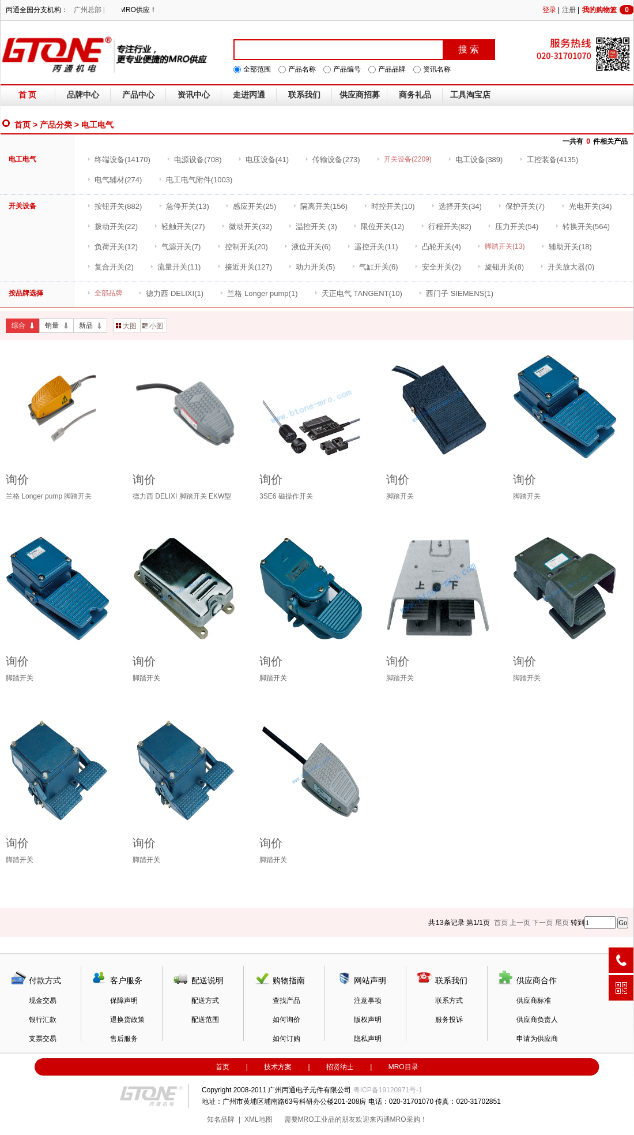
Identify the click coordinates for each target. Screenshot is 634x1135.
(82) (446, 226)
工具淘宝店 (470, 95)
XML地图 (258, 1119)
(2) (110, 267)
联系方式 (449, 1001)
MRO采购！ (408, 1119)
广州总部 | (89, 10)
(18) (566, 246)
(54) (513, 226)
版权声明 (368, 1020)
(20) (242, 246)
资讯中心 (194, 95)
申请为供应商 (537, 1039)
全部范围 (257, 69)
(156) (320, 206)
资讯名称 (437, 69)
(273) (332, 159)
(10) (389, 206)
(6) (307, 246)
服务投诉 (449, 1020)
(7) (521, 206)
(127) (244, 267)
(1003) (195, 179)
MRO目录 (403, 1067)
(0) (567, 267)
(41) (263, 159)
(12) (378, 226)
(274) (114, 179)
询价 (17, 479)
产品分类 (56, 124)
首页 (22, 124)
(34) (456, 206)
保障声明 (124, 1001)
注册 (569, 10)
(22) (112, 226)
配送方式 (205, 1001)
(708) (194, 159)
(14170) (118, 159)
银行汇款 (42, 1020)
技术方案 (278, 1067)
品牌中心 (83, 95)
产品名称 (302, 69)
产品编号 (347, 69)
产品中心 (138, 95)
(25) (250, 206)
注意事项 (368, 1001)
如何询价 (286, 1020)
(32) (246, 226)
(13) (183, 206)
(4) (437, 246)
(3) (312, 226)
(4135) (549, 159)
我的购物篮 (608, 9)
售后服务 (124, 1039)
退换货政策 (127, 1020)
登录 (549, 10)
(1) (170, 293)
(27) (179, 226)
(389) (475, 159)
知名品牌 (221, 1119)
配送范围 (205, 1020)
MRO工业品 (316, 1119)
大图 (126, 326)
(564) (582, 226)
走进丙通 (249, 95)
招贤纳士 (340, 1067)
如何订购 (286, 1039)
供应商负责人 (537, 1020)
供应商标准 (533, 1001)
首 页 (27, 95)
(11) (372, 246)
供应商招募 (359, 95)
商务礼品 (415, 95)
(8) (500, 267)
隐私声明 (368, 1039)
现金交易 (42, 1001)
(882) (114, 206)
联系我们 (304, 95)
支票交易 (42, 1039)
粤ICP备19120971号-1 (387, 1090)
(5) (311, 267)
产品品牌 (392, 69)
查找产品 (286, 1001)
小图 (152, 326)
